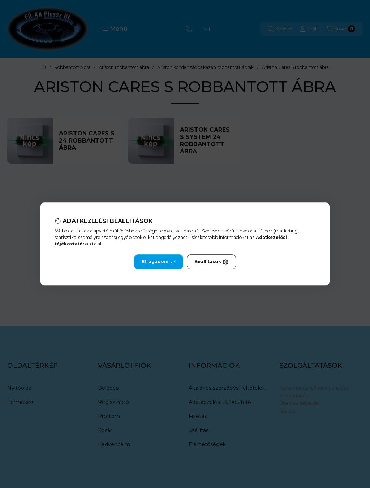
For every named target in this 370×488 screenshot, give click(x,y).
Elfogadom (159, 262)
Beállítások (211, 262)
